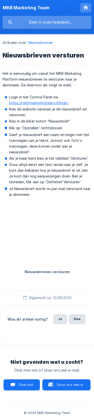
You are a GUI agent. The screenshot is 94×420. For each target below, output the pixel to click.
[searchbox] (47, 22)
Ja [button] (60, 319)
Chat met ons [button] (26, 386)
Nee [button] (77, 319)
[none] (26, 8)
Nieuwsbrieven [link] (40, 42)
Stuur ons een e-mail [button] (70, 386)
